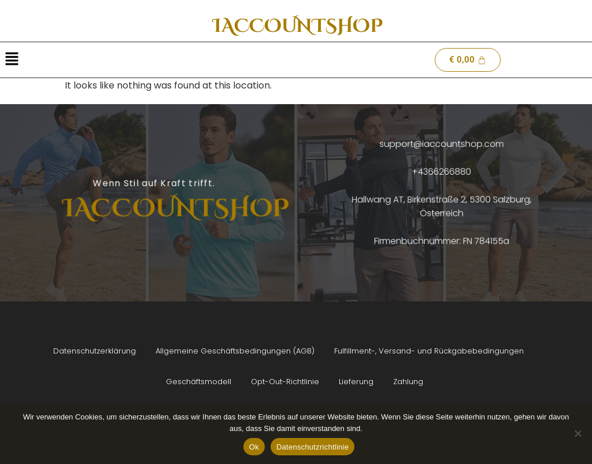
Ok (254, 447)
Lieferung (356, 381)
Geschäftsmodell (198, 381)
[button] (11, 59)
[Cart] (468, 60)
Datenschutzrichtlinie (312, 447)
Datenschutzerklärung (94, 350)
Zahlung (408, 381)
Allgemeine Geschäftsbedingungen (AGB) (235, 350)
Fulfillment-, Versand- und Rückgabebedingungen (429, 350)
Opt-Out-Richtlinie (285, 381)
